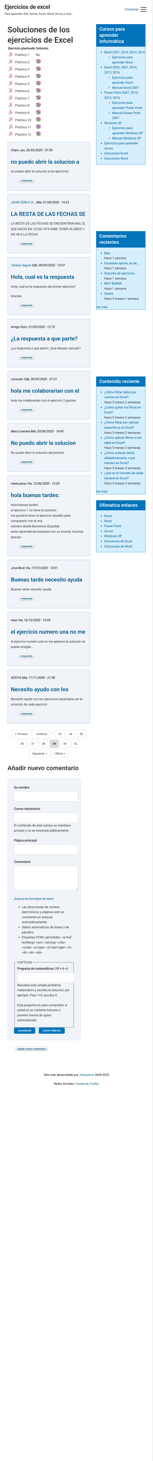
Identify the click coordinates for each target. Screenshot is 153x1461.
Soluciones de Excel (118, 541)
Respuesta (26, 180)
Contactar (132, 9)
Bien (107, 253)
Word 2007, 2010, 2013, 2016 (124, 52)
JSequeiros (86, 1079)
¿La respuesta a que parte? (44, 338)
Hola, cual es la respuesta (42, 277)
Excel (108, 516)
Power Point (112, 526)
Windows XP (113, 123)
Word (108, 521)
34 (72, 734)
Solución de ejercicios (119, 273)
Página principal (25, 840)
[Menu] (143, 9)
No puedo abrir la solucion (43, 443)
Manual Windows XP (126, 138)
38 (45, 743)
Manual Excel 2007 (125, 88)
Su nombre (21, 787)
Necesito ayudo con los (40, 689)
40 (66, 743)
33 (61, 734)
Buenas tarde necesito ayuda (46, 579)
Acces (108, 531)
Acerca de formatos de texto (34, 903)
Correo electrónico (27, 809)
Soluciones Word (116, 158)
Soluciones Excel (116, 153)
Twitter (94, 1087)
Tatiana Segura (21, 265)
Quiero (109, 293)
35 (83, 734)
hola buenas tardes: (35, 495)
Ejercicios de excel (27, 7)
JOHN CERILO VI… (23, 202)
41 (77, 743)
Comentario (22, 862)
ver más (102, 307)
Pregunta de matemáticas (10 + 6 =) (42, 972)
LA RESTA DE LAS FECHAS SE (48, 214)
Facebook (82, 1087)
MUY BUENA (113, 283)
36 (23, 743)
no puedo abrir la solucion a (45, 162)
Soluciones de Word (118, 546)
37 (34, 743)
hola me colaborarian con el (45, 391)
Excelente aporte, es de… (121, 263)
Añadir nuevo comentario (32, 1053)
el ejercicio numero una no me (48, 632)
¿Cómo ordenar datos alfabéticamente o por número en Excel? (119, 458)
